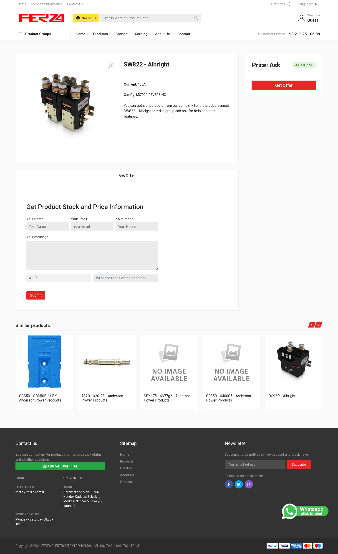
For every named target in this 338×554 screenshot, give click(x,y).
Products (102, 34)
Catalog (142, 34)
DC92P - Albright (281, 396)
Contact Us (75, 4)
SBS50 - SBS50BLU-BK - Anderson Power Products (40, 398)
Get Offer (284, 85)
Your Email (79, 219)
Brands (123, 34)
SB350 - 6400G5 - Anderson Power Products (228, 398)
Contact (185, 34)
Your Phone (124, 219)
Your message (37, 237)
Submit (36, 295)
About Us (164, 34)
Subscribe (299, 465)
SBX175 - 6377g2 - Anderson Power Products (167, 398)
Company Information (47, 4)
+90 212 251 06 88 (73, 478)
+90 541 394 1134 (60, 466)
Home (22, 4)
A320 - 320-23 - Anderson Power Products (102, 398)
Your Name (34, 219)
